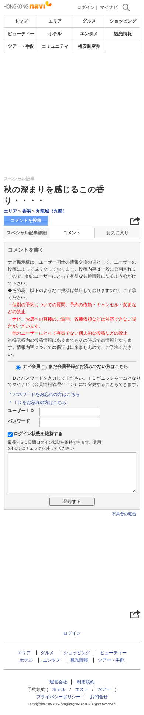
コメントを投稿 (25, 220)
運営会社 (58, 682)
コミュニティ (55, 46)
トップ (21, 21)
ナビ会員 (31, 366)
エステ (81, 689)
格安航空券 (89, 46)
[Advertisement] (72, 75)
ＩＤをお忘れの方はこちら (39, 402)
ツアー (104, 689)
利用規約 (86, 682)
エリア (55, 21)
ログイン (86, 7)
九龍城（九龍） (51, 211)
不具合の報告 (124, 514)
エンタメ (89, 33)
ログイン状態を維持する (38, 433)
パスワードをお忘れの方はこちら (46, 394)
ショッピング (123, 21)
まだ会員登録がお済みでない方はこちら (88, 366)
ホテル (55, 33)
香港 (26, 211)
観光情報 (123, 33)
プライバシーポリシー (58, 696)
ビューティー (21, 33)
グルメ (89, 21)
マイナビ (109, 7)
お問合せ (99, 696)
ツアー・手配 (21, 46)
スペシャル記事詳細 (27, 232)
